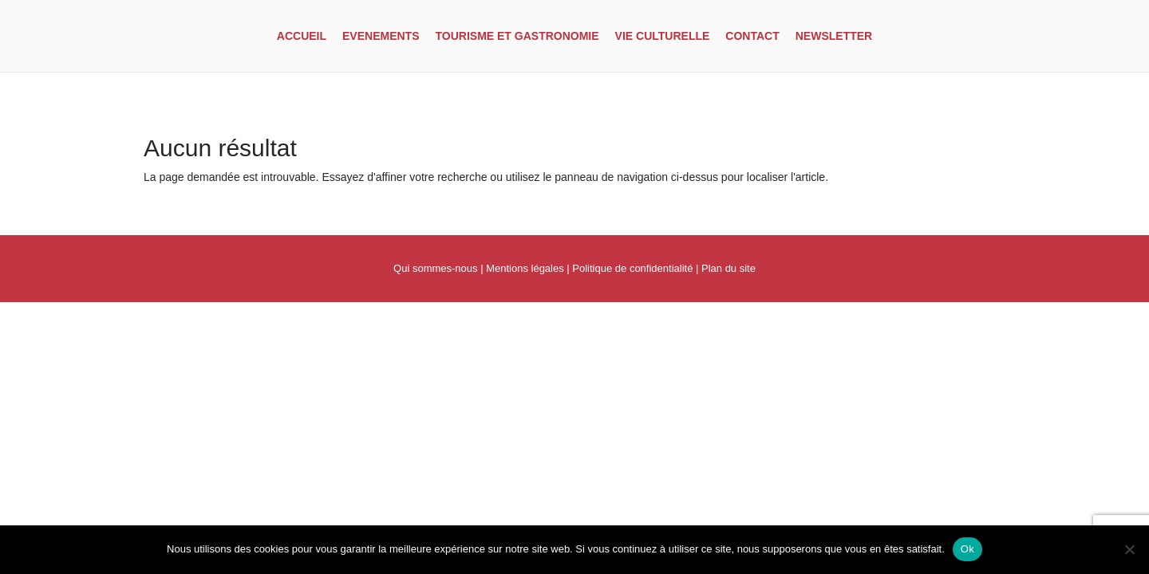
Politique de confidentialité (632, 268)
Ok (967, 549)
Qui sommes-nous (435, 268)
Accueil (301, 35)
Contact (752, 35)
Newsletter (834, 35)
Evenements (380, 35)
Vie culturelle (662, 35)
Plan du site (728, 268)
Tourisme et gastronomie (517, 35)
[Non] (1129, 549)
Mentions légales (525, 268)
